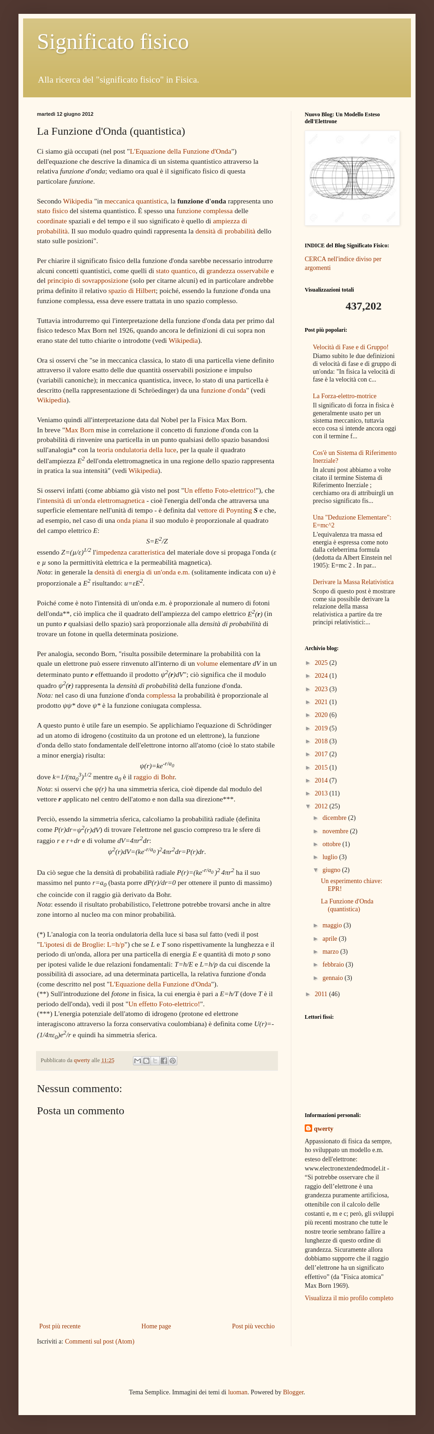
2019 (322, 728)
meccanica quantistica (135, 201)
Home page (156, 1326)
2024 (322, 675)
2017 (322, 754)
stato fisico (52, 211)
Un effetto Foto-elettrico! (220, 490)
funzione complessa (204, 211)
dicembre (335, 817)
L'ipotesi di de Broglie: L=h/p (82, 944)
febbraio (333, 964)
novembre (336, 831)
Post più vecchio (253, 1326)
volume (207, 663)
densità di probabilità (225, 231)
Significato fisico (113, 41)
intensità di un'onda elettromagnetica (92, 500)
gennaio (333, 977)
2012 (322, 806)
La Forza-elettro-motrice (345, 396)
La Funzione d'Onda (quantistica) (347, 905)
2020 (322, 714)
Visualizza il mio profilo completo (349, 1298)
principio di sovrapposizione (88, 280)
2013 (322, 793)
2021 (322, 702)
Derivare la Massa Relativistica (353, 582)
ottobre (332, 844)
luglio (330, 857)
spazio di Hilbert (132, 290)
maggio (333, 925)
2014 (322, 780)
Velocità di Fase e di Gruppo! (351, 347)
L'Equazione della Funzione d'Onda (180, 151)
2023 (322, 689)
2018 (322, 741)
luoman (237, 1392)
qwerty (323, 1128)
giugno (332, 869)
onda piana (132, 520)
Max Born (79, 430)
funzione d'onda (223, 390)
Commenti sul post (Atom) (100, 1341)
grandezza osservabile (237, 271)
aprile (330, 938)
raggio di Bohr (154, 777)
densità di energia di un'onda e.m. (142, 572)
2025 (322, 662)
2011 (322, 994)
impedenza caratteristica (130, 552)
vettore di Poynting (225, 510)
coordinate (52, 221)
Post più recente (59, 1326)
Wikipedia (78, 201)
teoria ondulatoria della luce (136, 450)
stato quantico (176, 271)
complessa (161, 695)
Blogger (293, 1392)
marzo (331, 951)
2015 (322, 767)
